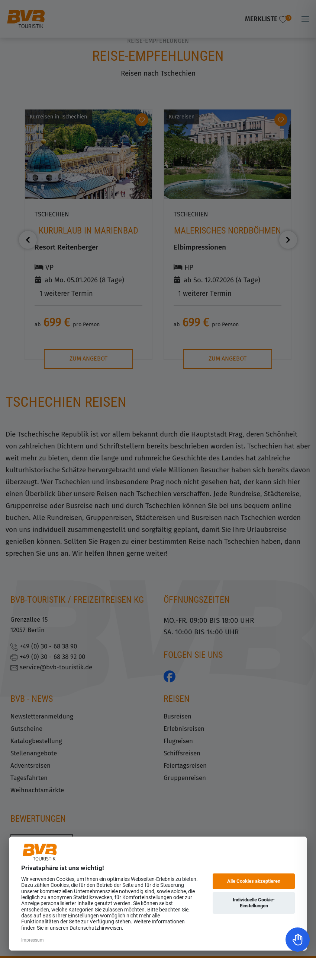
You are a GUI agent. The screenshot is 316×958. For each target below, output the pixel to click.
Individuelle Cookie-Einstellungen (254, 902)
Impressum (32, 940)
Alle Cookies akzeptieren (253, 881)
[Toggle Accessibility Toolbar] (297, 939)
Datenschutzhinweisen (96, 928)
